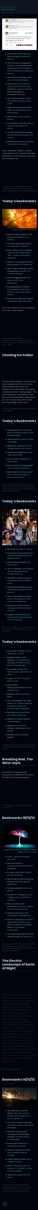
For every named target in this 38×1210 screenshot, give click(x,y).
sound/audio (28, 948)
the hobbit (23, 191)
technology (6, 631)
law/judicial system (8, 189)
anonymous (8, 627)
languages (10, 946)
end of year (6, 629)
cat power (7, 1185)
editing (28, 805)
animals (6, 745)
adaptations (8, 944)
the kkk (29, 191)
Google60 (19, 719)
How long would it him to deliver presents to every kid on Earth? (20, 474)
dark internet (30, 627)
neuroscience (27, 189)
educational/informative (10, 340)
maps (10, 1069)
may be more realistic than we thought (19, 1152)
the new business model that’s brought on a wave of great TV (18, 1116)
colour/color (14, 186)
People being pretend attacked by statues (19, 608)
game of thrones (24, 340)
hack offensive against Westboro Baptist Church (20, 555)
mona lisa (17, 946)
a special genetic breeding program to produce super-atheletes (19, 706)
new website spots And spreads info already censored (20, 571)
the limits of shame (24, 549)
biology (18, 745)
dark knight (22, 487)
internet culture (18, 489)
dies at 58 (27, 301)
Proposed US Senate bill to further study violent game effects (19, 292)
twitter (10, 345)
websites (5, 749)
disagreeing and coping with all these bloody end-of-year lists (19, 617)
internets (30, 186)
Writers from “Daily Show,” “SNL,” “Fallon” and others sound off (19, 255)
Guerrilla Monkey (9, 8)
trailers (10, 411)
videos (8, 807)
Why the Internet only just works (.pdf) (19, 101)
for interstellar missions (17, 246)
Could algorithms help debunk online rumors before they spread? (19, 662)
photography (14, 948)
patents (21, 343)
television (32, 343)
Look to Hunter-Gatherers (18, 468)
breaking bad (8, 805)
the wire (4, 345)
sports (25, 747)
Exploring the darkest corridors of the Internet (20, 589)
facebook (9, 489)
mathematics (18, 747)
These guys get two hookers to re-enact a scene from (19, 1168)
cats (19, 944)
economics (25, 944)
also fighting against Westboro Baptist (19, 56)
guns (32, 340)
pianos (29, 629)
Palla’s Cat (28, 936)
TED (18, 191)
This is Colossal (31, 852)
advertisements (9, 485)
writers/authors (14, 950)
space (27, 343)
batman (23, 485)
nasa (14, 1069)
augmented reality (16, 338)
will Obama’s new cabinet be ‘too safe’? (20, 672)
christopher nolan (17, 1185)
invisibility (24, 629)
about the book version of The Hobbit (20, 126)
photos (4, 191)
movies (4, 411)
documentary (30, 408)
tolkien (34, 191)
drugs (23, 745)
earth (6, 1069)
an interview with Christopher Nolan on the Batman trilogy (20, 432)
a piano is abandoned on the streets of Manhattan (19, 599)
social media (11, 191)
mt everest (18, 189)
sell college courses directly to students (19, 897)
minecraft (5, 343)
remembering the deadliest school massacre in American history (20, 71)
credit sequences (12, 487)
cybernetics (22, 186)
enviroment (6, 1189)
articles (6, 186)
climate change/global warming (15, 408)
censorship (22, 627)
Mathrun (18, 735)
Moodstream (20, 725)
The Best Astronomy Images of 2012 (19, 219)
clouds (21, 1187)
